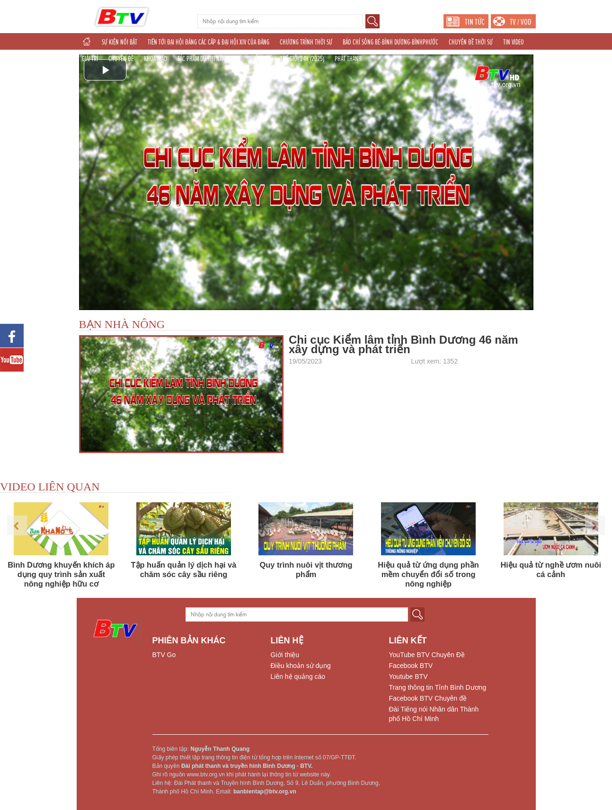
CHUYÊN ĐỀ (120, 58)
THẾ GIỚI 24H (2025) (302, 58)
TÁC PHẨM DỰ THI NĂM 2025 (208, 58)
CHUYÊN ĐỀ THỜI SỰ (471, 42)
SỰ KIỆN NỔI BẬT (119, 42)
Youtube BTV (408, 676)
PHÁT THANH (348, 58)
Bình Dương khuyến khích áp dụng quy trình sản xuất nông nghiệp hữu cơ (61, 574)
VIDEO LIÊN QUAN (50, 487)
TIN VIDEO (513, 42)
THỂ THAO (259, 58)
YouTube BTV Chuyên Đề (427, 655)
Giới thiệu (285, 655)
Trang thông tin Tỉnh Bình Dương (438, 687)
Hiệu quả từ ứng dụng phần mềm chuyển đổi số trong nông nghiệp (428, 574)
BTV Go (164, 655)
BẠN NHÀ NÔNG (122, 324)
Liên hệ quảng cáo (298, 676)
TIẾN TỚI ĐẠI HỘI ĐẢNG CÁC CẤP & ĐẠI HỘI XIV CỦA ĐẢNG (208, 42)
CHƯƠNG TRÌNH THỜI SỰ (306, 42)
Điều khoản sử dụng (301, 665)
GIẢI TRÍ (90, 58)
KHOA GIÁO (155, 58)
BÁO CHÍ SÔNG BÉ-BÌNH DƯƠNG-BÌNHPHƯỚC (390, 42)
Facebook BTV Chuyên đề (428, 698)
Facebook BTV (411, 665)
